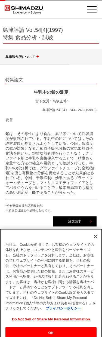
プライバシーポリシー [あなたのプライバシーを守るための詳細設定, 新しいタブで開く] (63, 310)
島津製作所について (23, 57)
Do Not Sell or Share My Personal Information (51, 321)
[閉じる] (95, 238)
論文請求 (74, 221)
